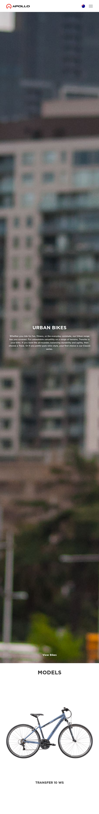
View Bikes (50, 655)
